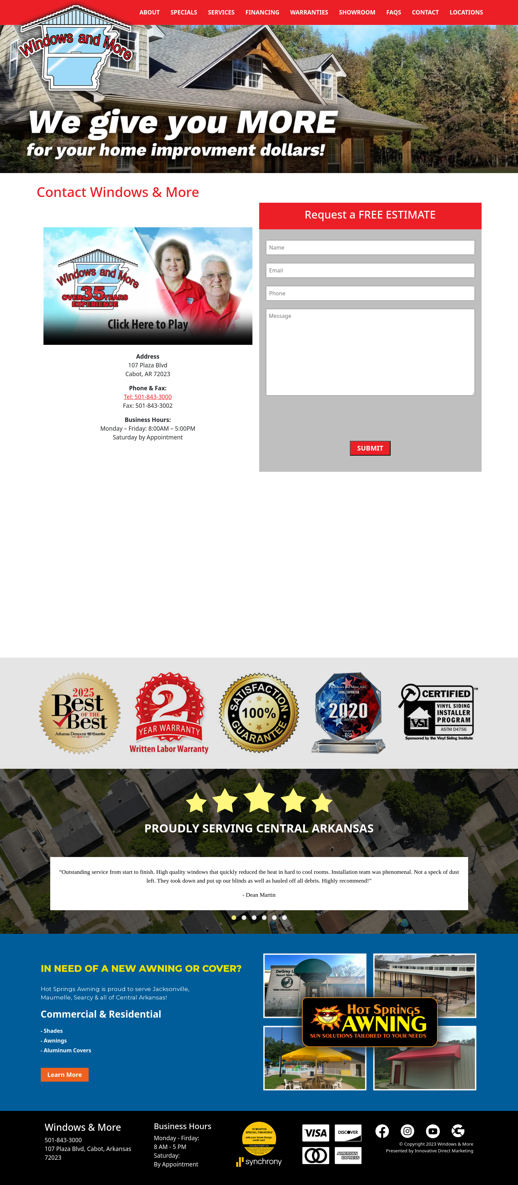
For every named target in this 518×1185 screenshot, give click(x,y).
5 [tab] (276, 919)
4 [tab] (266, 919)
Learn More (65, 1075)
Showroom (357, 12)
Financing (262, 12)
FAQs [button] (393, 12)
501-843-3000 (63, 1140)
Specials (184, 12)
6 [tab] (286, 919)
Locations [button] (466, 12)
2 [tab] (245, 919)
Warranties (309, 12)
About (150, 12)
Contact (425, 12)
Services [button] (221, 12)
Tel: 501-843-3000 (148, 397)
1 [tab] (235, 919)
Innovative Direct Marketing (444, 1151)
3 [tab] (255, 919)
